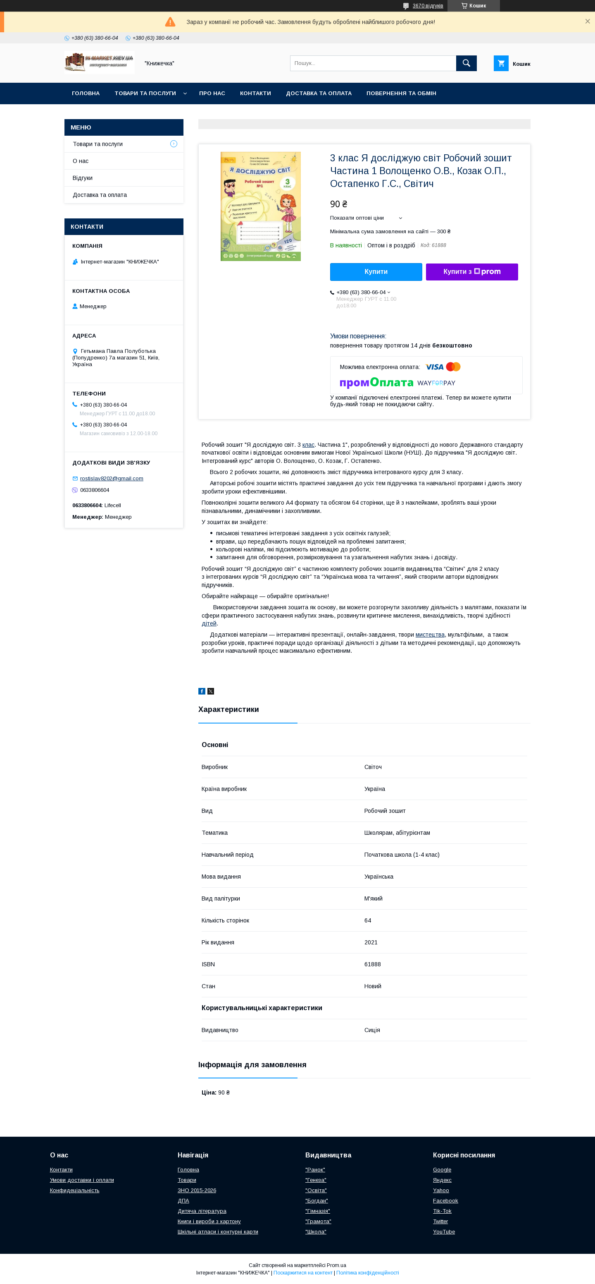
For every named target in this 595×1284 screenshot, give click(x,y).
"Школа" (315, 1232)
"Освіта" (316, 1190)
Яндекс (442, 1180)
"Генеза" (315, 1180)
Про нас (212, 93)
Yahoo (441, 1190)
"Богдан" (316, 1201)
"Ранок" (315, 1170)
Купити (376, 271)
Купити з (471, 271)
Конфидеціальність (75, 1190)
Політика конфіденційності (367, 1273)
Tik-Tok (442, 1211)
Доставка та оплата (319, 93)
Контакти (255, 93)
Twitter (440, 1221)
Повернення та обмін (401, 93)
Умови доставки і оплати (82, 1180)
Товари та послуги (145, 93)
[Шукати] (466, 63)
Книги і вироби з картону (209, 1221)
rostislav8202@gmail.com (111, 478)
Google (442, 1170)
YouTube (444, 1232)
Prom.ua (336, 1265)
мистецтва (430, 634)
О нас (80, 161)
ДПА (183, 1201)
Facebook (445, 1201)
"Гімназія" (317, 1211)
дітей (209, 623)
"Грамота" (318, 1221)
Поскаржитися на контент (303, 1273)
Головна (86, 93)
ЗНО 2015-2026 (197, 1190)
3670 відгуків (428, 6)
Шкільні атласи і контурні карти (218, 1232)
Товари (187, 1180)
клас (308, 444)
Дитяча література (202, 1211)
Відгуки (83, 178)
